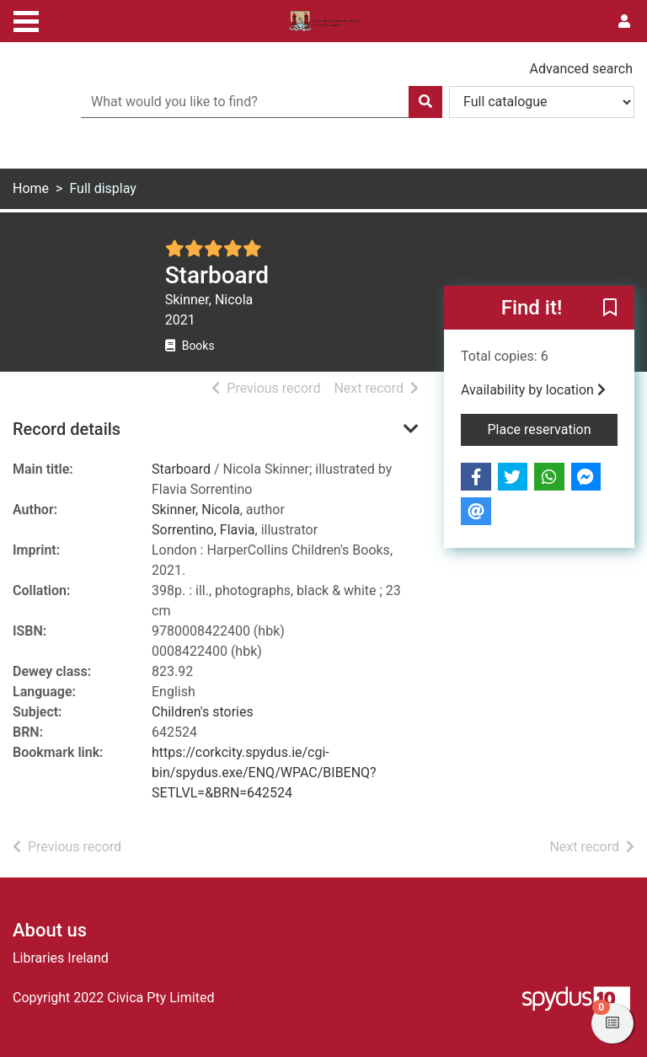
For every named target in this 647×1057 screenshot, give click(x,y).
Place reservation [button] (553, 428)
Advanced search (581, 69)
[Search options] (541, 102)
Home (31, 188)
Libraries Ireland (61, 958)
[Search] (425, 102)
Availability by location (533, 390)
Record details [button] (66, 429)
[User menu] (624, 22)
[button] (610, 308)
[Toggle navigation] (26, 19)
